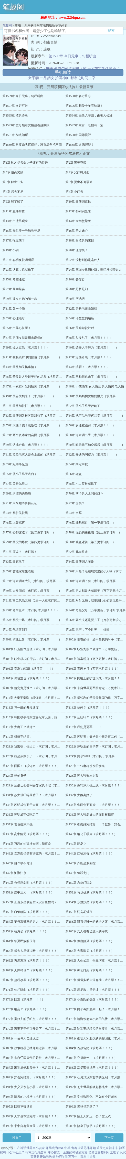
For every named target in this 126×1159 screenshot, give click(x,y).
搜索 (111, 30)
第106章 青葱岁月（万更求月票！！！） (93, 668)
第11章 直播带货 (14, 211)
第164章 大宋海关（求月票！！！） (90, 951)
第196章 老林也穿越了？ (82, 1106)
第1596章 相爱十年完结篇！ (84, 106)
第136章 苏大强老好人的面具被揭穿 (90, 814)
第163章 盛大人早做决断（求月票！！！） (31, 951)
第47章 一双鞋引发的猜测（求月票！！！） (32, 386)
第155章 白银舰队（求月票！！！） (27, 912)
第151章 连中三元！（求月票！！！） (28, 892)
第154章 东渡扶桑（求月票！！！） (90, 902)
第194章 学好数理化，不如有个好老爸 (91, 1097)
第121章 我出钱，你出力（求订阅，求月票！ (33, 746)
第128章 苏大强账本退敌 (82, 775)
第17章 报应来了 (14, 240)
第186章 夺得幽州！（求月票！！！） (91, 1058)
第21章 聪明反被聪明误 (18, 260)
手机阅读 (63, 72)
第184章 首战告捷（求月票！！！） (90, 1048)
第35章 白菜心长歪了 (17, 328)
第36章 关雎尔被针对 (80, 328)
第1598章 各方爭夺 (78, 96)
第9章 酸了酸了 (13, 201)
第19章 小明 (11, 250)
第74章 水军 (74, 513)
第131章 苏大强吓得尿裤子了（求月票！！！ (33, 795)
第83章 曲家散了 (14, 561)
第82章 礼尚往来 (77, 552)
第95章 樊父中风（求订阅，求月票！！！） (32, 620)
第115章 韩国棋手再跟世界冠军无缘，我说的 (33, 717)
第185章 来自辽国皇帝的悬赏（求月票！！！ (33, 1058)
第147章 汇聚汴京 (14, 873)
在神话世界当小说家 (31, 1148)
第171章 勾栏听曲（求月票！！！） (27, 990)
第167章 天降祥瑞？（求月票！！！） (28, 970)
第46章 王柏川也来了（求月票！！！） (92, 376)
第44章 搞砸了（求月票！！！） (87, 367)
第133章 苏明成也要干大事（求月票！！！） (33, 805)
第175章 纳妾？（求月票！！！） (25, 1009)
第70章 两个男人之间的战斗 (84, 493)
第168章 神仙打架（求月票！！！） (90, 970)
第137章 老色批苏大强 (18, 824)
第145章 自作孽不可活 (18, 863)
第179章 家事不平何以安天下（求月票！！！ (33, 1028)
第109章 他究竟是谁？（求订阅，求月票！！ (33, 688)
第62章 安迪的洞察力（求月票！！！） (92, 454)
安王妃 (51, 69)
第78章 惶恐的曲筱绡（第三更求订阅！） (94, 532)
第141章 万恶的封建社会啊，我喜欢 (27, 844)
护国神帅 (62, 78)
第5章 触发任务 (13, 182)
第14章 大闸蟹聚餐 (78, 221)
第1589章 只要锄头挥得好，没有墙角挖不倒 (32, 144)
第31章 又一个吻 (14, 308)
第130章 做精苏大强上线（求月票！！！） (94, 785)
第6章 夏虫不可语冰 (79, 182)
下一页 (109, 1138)
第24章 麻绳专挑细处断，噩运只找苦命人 (94, 269)
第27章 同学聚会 (14, 289)
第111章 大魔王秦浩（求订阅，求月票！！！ (33, 698)
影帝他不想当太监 (72, 69)
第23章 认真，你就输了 (18, 269)
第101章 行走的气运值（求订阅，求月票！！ (33, 649)
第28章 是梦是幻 (77, 289)
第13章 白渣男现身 (15, 221)
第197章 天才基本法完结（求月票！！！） (31, 1116)
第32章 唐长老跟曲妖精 (81, 308)
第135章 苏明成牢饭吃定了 (21, 814)
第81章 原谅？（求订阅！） (21, 552)
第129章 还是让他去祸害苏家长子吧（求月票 (33, 785)
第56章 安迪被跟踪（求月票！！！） (91, 425)
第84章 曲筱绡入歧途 (80, 561)
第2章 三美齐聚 (76, 162)
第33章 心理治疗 (14, 318)
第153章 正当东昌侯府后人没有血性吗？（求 (33, 902)
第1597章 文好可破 (15, 106)
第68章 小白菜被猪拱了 (81, 484)
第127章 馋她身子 (14, 775)
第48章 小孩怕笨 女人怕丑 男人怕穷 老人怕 (95, 386)
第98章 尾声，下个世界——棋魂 (87, 629)
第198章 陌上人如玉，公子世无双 (88, 1116)
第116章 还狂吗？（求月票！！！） (90, 717)
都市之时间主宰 (83, 78)
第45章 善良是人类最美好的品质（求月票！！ (34, 376)
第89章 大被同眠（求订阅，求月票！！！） (32, 591)
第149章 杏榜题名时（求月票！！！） (28, 882)
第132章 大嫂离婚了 (79, 795)
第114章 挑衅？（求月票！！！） (88, 707)
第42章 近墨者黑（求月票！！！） (89, 357)
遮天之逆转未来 (107, 1148)
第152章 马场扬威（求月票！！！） (90, 892)
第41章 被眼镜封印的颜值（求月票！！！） (32, 357)
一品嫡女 (47, 78)
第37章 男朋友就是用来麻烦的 (23, 338)
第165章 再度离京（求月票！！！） (27, 960)
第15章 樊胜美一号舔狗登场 (21, 231)
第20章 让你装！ (77, 250)
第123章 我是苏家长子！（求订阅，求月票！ (33, 756)
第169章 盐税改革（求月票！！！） (27, 980)
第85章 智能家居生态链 (18, 571)
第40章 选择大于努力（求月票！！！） (92, 347)
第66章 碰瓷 (74, 474)
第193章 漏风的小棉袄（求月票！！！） (30, 1097)
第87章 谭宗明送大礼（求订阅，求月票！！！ (34, 581)
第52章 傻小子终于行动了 (83, 406)
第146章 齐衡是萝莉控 (81, 863)
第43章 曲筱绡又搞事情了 (20, 367)
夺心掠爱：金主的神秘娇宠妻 (68, 1152)
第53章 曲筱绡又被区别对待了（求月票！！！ (34, 415)
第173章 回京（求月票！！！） (24, 999)
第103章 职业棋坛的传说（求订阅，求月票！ (33, 659)
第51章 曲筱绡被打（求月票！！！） (27, 406)
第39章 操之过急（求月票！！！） (26, 347)
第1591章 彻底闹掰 (15, 135)
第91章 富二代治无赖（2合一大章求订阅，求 (33, 600)
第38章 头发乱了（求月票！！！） (89, 338)
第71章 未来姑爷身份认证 (20, 503)
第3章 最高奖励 (13, 172)
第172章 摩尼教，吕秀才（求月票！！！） (94, 990)
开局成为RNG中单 (58, 1148)
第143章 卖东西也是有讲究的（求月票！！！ (33, 853)
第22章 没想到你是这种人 (83, 260)
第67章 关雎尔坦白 (15, 484)
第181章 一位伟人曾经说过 (21, 1038)
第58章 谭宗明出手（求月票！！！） (91, 435)
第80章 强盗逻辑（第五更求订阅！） (91, 542)
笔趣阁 (13, 7)
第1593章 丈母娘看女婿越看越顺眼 (26, 125)
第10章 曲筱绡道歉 (78, 201)
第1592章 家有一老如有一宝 (84, 125)
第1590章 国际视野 (78, 135)
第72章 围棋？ (75, 503)
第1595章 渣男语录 (15, 115)
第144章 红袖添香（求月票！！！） (90, 853)
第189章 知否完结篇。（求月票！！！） (30, 1077)
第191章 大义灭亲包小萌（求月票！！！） (31, 1087)
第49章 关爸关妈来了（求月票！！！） (29, 396)
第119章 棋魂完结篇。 (18, 737)
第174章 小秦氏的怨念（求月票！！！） (93, 999)
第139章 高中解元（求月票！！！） (27, 834)
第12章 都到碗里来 (78, 211)
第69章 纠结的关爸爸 (17, 493)
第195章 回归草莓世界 (18, 1106)
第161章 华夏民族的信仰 (19, 941)
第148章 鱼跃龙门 (77, 873)
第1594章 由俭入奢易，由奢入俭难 (89, 115)
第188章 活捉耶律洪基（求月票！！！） (93, 1067)
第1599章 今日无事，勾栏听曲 (72, 56)
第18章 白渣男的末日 (80, 240)
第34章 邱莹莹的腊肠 (80, 318)
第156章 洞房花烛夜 (79, 912)
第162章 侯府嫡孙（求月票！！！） (90, 941)
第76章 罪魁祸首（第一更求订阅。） (91, 522)
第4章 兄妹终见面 (77, 172)
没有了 (17, 1138)
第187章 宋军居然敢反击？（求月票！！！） (33, 1067)
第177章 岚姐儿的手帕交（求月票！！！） (31, 1019)
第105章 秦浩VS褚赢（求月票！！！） (29, 668)
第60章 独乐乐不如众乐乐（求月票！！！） (95, 445)
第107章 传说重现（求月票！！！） (27, 678)
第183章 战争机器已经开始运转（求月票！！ (33, 1048)
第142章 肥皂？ (76, 844)
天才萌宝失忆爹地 (101, 69)
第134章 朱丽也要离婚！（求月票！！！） (94, 805)
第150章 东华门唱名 (79, 882)
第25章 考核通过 (14, 279)
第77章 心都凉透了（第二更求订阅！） (29, 532)
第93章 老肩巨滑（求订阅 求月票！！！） (31, 610)
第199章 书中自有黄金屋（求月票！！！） (31, 1126)
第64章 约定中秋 (77, 464)
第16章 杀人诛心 (77, 231)
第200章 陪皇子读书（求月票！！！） (91, 1126)
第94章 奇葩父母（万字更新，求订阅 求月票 (95, 610)
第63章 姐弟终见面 (15, 464)
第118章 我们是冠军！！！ (84, 727)
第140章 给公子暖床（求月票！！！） (91, 834)
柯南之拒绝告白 (36, 1152)
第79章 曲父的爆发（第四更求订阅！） (29, 542)
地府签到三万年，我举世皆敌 (76, 1156)
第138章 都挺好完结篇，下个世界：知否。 (94, 824)
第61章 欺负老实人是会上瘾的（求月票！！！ (34, 454)
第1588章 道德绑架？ (80, 144)
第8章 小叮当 (74, 192)
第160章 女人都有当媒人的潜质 (87, 931)
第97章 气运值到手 (15, 629)
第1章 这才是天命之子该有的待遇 (25, 162)
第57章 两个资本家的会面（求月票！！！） (32, 435)
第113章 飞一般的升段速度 (21, 707)
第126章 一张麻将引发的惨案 (85, 766)
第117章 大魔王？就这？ (19, 727)
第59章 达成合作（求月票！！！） (26, 445)
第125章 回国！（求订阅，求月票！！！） (31, 766)
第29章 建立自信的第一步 (20, 299)
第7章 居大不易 (13, 192)
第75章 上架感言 (14, 522)
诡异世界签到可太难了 (103, 1152)
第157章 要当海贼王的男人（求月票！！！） (33, 921)
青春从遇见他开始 (83, 1148)
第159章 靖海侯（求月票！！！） (25, 931)
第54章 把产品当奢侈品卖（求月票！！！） (95, 415)
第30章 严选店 (75, 299)
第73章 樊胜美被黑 (15, 513)
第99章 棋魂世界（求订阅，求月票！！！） (32, 639)
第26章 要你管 (75, 279)
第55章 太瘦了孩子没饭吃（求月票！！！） (32, 425)
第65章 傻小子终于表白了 (20, 474)
